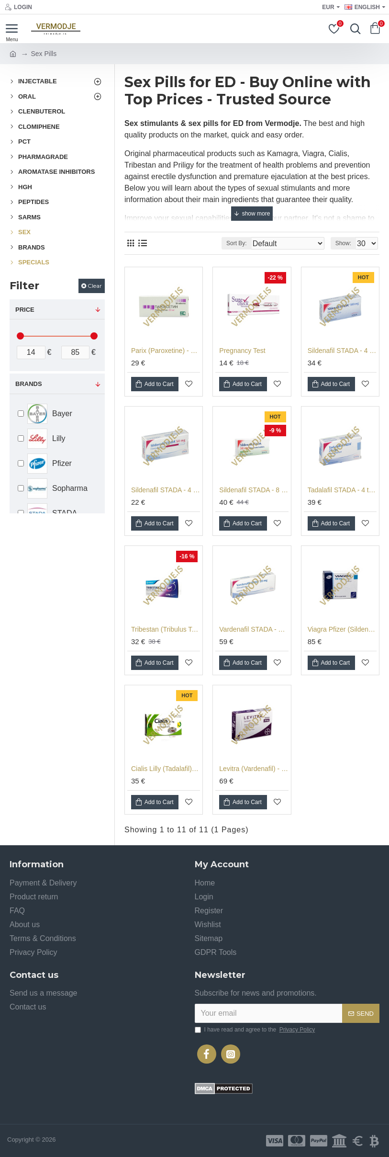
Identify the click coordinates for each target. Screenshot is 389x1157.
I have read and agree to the (256, 1029)
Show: (343, 243)
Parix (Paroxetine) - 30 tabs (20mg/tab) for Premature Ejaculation (165, 350)
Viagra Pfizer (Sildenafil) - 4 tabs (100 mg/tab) (342, 629)
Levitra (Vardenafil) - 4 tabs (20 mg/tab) (253, 768)
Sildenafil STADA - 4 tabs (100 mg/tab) (342, 350)
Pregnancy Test (242, 350)
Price (24, 309)
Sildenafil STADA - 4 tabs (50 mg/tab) (165, 490)
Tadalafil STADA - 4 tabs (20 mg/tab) (342, 490)
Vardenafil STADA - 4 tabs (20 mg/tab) (253, 629)
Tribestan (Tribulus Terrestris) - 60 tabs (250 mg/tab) (165, 629)
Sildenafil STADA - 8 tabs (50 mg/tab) (253, 490)
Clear (95, 285)
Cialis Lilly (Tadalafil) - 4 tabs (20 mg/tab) (165, 768)
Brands (28, 383)
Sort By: (236, 243)
